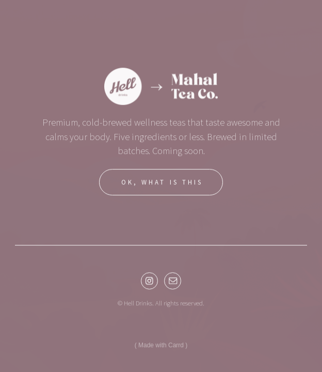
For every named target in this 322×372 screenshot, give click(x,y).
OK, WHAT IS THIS (162, 183)
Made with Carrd (161, 346)
